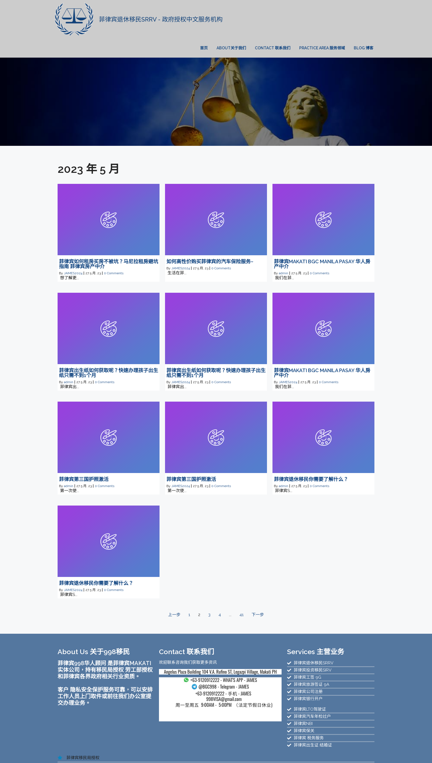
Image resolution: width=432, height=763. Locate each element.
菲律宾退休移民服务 (83, 752)
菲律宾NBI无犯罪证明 (228, 752)
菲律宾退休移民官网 (271, 747)
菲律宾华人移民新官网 (189, 747)
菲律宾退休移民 (117, 757)
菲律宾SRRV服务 (120, 752)
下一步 (258, 595)
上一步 (174, 595)
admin (283, 254)
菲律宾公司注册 (329, 752)
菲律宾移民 (303, 747)
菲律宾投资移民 (331, 747)
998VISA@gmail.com (189, 684)
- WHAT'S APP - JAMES (189, 665)
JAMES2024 (73, 254)
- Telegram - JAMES (189, 672)
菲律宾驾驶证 (192, 752)
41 (241, 595)
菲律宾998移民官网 (231, 747)
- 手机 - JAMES (189, 679)
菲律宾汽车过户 (265, 752)
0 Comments (113, 254)
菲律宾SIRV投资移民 (158, 752)
